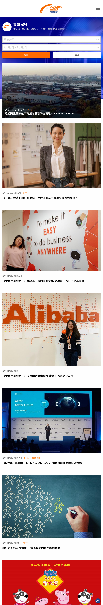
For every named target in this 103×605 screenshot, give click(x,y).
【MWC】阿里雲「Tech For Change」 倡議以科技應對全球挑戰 (42, 463)
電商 (25, 193)
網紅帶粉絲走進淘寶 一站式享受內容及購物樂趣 (31, 548)
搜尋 (26, 55)
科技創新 (36, 458)
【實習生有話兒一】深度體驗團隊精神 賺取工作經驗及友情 (37, 376)
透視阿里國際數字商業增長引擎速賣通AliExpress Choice (40, 113)
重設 (77, 55)
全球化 (29, 110)
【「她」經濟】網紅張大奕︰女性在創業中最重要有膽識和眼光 (40, 197)
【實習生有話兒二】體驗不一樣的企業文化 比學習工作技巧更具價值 (43, 281)
